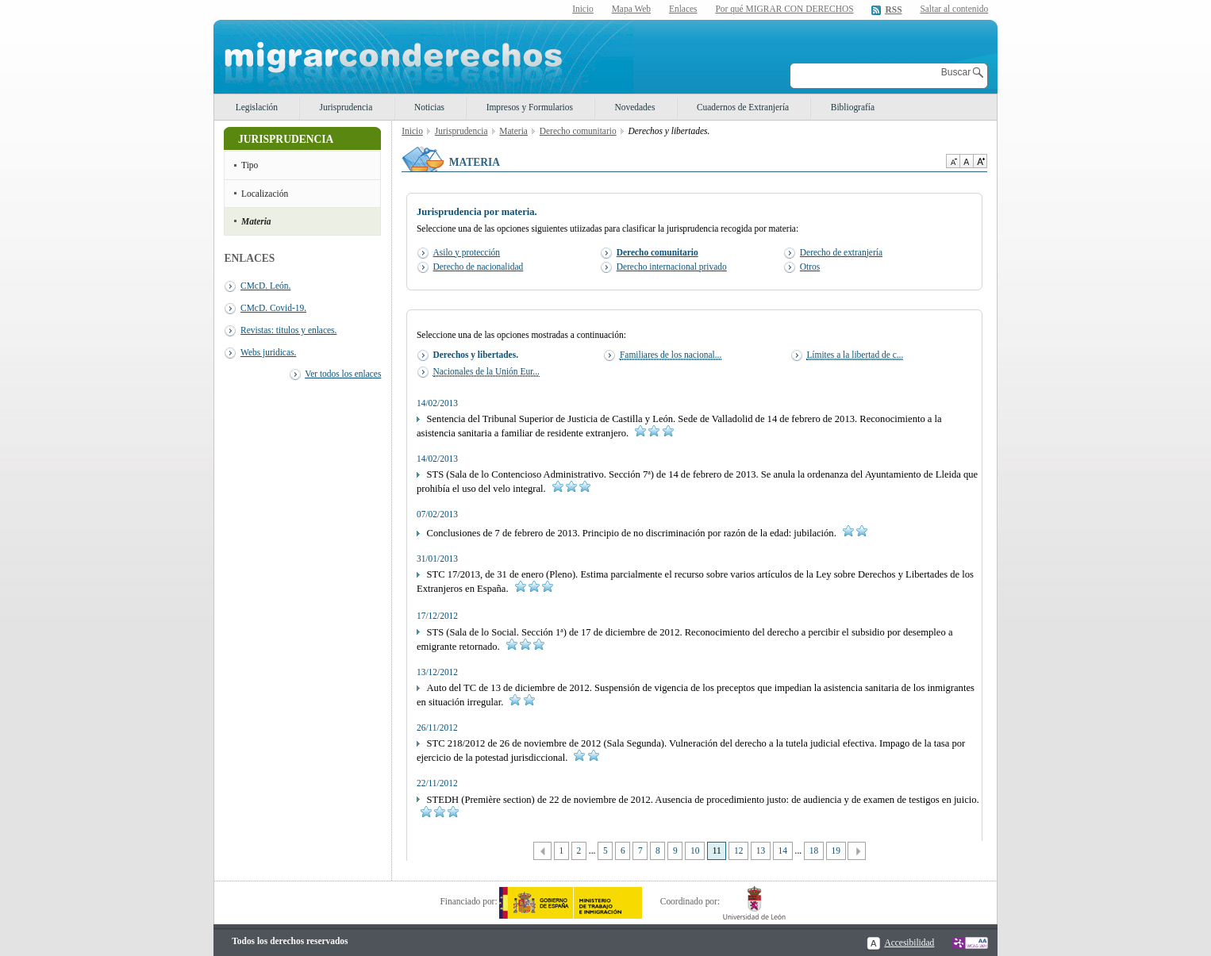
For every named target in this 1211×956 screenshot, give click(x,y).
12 (738, 850)
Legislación (257, 107)
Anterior (542, 851)
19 (835, 850)
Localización (264, 193)
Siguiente (857, 851)
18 (813, 850)
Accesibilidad (909, 942)
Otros (810, 266)
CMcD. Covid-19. (273, 308)
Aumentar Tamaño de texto (980, 161)
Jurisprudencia (346, 107)
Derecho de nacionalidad (478, 266)
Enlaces (683, 8)
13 (760, 850)
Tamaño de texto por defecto (966, 161)
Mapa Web (631, 8)
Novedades (635, 107)
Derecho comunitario (578, 131)
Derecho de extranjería (841, 252)
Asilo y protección (467, 252)
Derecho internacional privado (672, 266)
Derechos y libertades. (475, 354)
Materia (256, 221)
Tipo (249, 165)
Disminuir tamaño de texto (952, 161)
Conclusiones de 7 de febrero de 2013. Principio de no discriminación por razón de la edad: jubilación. (642, 533)
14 (782, 850)
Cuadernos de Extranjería (743, 107)
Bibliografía (853, 107)
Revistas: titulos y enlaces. (288, 330)
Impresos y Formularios (529, 107)
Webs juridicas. (268, 352)
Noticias (429, 107)
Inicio (583, 8)
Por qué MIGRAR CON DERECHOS (784, 8)
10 (694, 850)
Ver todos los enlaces (343, 373)
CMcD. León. (265, 285)
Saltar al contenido (954, 9)
